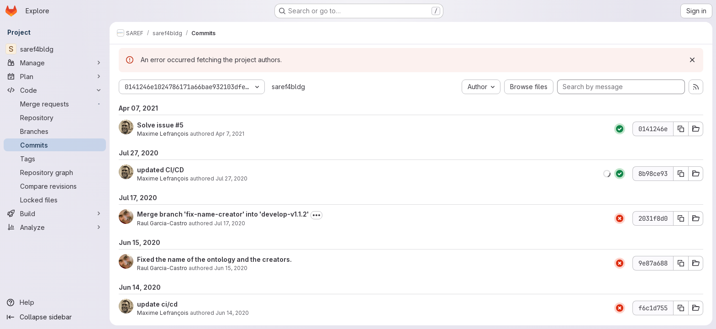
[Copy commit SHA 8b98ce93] (681, 173)
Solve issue (156, 125)
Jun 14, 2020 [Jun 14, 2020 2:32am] (232, 312)
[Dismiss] (692, 59)
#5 (179, 125)
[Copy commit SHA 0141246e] (681, 129)
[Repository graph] (55, 172)
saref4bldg (288, 86)
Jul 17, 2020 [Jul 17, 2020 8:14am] (229, 223)
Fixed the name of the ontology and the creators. (214, 259)
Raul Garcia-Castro (162, 223)
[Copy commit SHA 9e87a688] (681, 263)
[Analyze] (55, 227)
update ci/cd (157, 304)
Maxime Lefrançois (163, 133)
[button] (607, 173)
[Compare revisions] (55, 186)
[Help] (55, 302)
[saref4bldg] (55, 48)
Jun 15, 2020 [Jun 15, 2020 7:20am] (230, 268)
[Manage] (55, 62)
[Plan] (55, 76)
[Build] (55, 213)
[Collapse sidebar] (55, 317)
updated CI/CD (160, 170)
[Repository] (55, 117)
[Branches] (55, 131)
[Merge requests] (55, 103)
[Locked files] (55, 199)
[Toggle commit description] (316, 215)
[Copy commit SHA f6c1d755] (681, 308)
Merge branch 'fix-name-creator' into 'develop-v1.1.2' (223, 214)
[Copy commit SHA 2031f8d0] (681, 218)
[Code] (55, 90)
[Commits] (55, 144)
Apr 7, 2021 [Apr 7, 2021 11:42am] (230, 133)
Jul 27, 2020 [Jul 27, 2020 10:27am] (231, 178)
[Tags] (55, 158)
